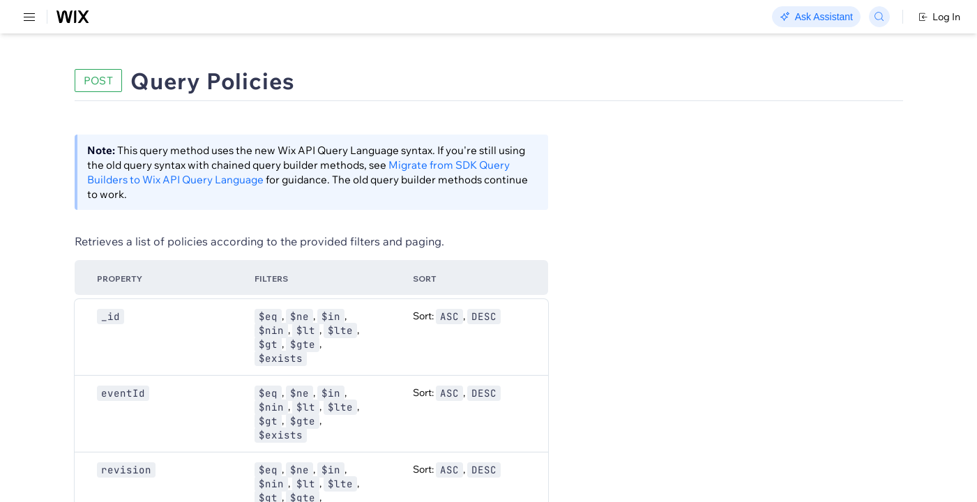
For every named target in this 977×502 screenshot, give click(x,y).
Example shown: (703, 149)
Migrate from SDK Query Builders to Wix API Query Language (391, 179)
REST (51, 81)
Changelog (481, 17)
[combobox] (801, 178)
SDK (142, 81)
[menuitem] (97, 67)
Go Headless (302, 17)
